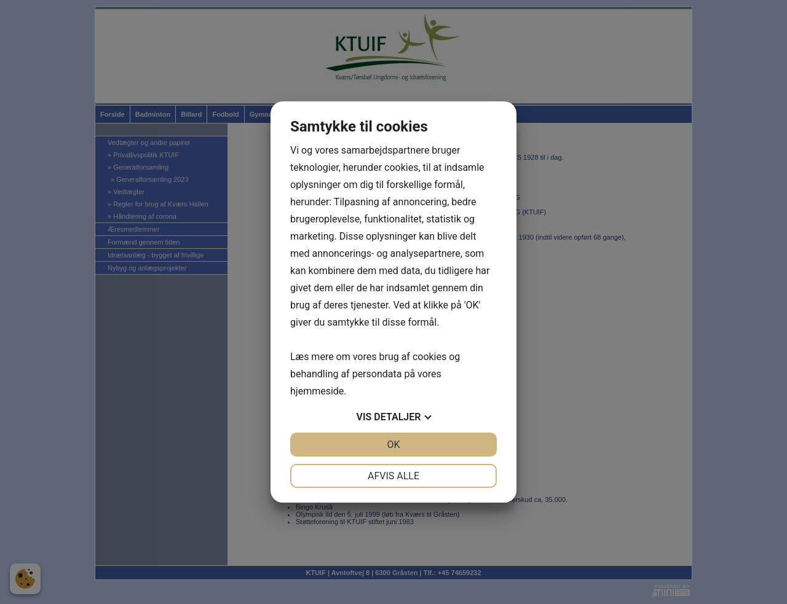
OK (393, 444)
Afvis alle (393, 476)
